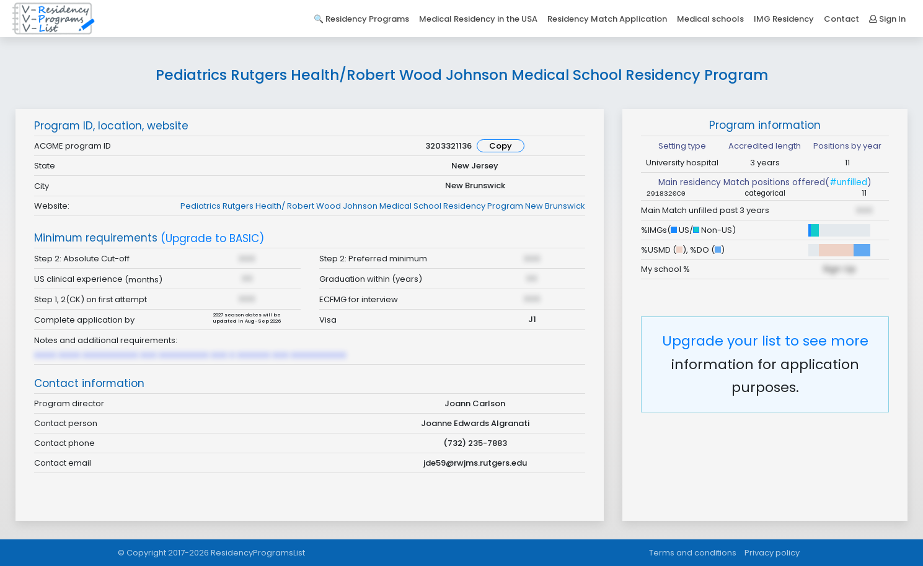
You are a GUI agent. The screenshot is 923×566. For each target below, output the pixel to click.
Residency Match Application (607, 19)
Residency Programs (367, 19)
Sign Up (839, 269)
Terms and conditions (692, 553)
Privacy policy (772, 553)
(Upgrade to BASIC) (212, 239)
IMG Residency (784, 19)
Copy (500, 146)
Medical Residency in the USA (478, 19)
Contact (841, 19)
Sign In (887, 19)
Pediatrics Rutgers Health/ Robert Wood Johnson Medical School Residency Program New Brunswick (382, 206)
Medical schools (710, 19)
